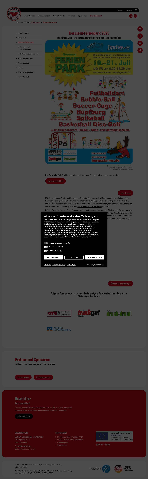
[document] (74, 228)
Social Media (53, 247)
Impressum (47, 265)
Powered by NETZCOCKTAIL (95, 265)
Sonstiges (52, 250)
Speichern (74, 257)
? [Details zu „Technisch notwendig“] (68, 243)
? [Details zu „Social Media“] (62, 247)
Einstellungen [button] (71, 265)
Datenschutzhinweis (58, 265)
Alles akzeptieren (95, 257)
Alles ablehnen (53, 257)
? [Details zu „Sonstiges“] (60, 250)
